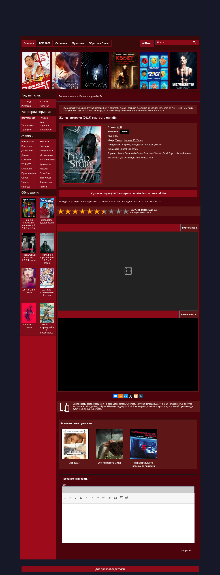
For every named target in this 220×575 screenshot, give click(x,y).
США (119, 127)
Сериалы (61, 43)
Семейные (45, 173)
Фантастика (46, 182)
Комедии (26, 159)
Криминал (45, 164)
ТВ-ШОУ (26, 164)
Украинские (28, 125)
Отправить (187, 550)
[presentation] (64, 497)
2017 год (26, 101)
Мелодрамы (46, 155)
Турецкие (27, 129)
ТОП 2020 (44, 43)
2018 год (44, 101)
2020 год (44, 106)
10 (126, 211)
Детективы (27, 150)
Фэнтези (26, 186)
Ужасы (118, 140)
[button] (64, 498)
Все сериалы (44, 123)
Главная (29, 43)
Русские (44, 118)
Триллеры (45, 177)
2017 (115, 136)
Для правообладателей (110, 569)
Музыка (44, 168)
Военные (45, 146)
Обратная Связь (99, 43)
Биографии (28, 141)
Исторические (47, 159)
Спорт (25, 177)
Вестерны (27, 146)
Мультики (78, 43)
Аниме (43, 186)
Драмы (25, 155)
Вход (146, 43)
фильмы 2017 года (133, 140)
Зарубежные (28, 118)
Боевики (44, 141)
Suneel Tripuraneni (129, 149)
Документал (46, 150)
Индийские (46, 129)
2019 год (26, 106)
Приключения (29, 173)
